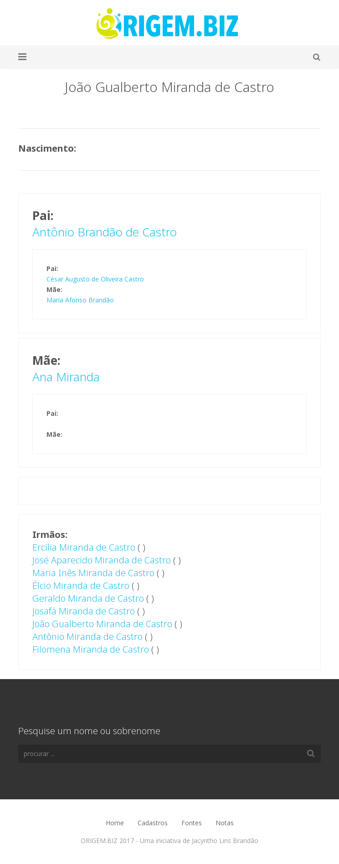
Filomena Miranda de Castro (90, 649)
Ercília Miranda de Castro (83, 547)
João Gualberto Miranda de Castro (102, 624)
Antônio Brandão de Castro (104, 232)
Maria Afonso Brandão (80, 300)
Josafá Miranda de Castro (83, 611)
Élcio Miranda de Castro (80, 585)
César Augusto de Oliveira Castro (95, 279)
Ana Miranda (66, 376)
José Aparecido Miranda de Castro (101, 560)
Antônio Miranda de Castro (87, 636)
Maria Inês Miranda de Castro (93, 573)
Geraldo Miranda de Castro (88, 598)
